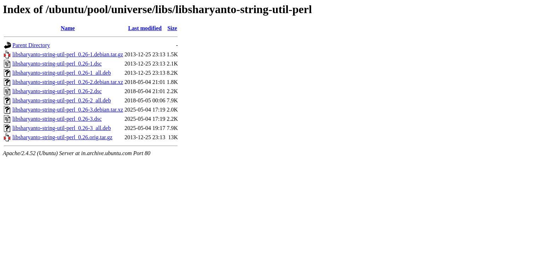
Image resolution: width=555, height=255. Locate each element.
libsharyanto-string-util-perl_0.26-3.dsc (57, 119)
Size (172, 28)
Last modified (145, 28)
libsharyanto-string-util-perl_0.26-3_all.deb (61, 128)
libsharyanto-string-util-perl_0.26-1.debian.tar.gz (67, 54)
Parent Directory (31, 45)
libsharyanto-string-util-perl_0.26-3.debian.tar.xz (67, 110)
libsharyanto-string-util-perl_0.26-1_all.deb (61, 73)
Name (68, 28)
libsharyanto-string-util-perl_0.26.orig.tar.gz (62, 137)
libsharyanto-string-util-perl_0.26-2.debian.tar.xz (67, 82)
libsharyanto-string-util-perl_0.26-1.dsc (57, 64)
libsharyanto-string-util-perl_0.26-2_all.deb (61, 100)
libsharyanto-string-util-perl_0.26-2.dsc (57, 91)
